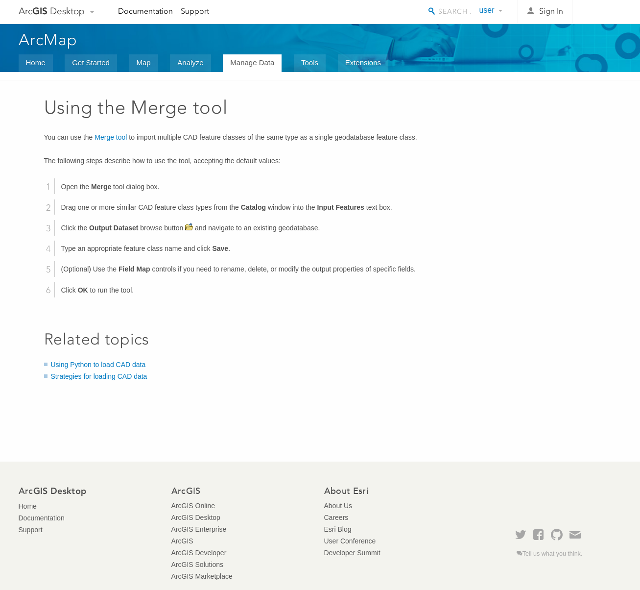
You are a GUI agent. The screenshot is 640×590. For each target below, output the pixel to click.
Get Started (91, 62)
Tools (309, 62)
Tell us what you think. (552, 553)
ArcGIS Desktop (195, 517)
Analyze (190, 62)
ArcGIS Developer (199, 553)
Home (36, 62)
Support (195, 11)
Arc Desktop (52, 11)
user (486, 10)
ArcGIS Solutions (197, 564)
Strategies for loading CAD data (99, 376)
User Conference (350, 541)
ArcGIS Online (193, 506)
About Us (338, 506)
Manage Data (252, 62)
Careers (336, 517)
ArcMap (48, 39)
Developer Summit (352, 553)
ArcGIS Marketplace (202, 576)
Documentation (145, 11)
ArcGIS (182, 541)
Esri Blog (338, 529)
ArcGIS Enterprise (199, 529)
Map (143, 62)
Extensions (363, 62)
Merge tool (111, 137)
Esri (601, 12)
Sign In (551, 11)
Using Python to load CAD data (98, 365)
